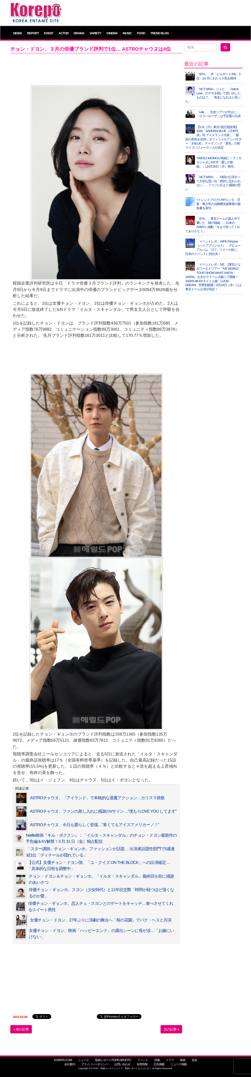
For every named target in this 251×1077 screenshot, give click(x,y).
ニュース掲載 (179, 1064)
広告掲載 (159, 1064)
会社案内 (69, 1064)
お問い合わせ (122, 1064)
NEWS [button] (17, 33)
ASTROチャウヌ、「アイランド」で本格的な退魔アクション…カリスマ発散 (97, 798)
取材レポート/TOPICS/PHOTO (113, 1060)
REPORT (33, 33)
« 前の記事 (21, 1029)
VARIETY (95, 33)
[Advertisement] (155, 13)
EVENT (48, 33)
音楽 (194, 1060)
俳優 (157, 1060)
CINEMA (111, 33)
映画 (182, 1060)
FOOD (141, 33)
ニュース (83, 1060)
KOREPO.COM (63, 1060)
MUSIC (127, 33)
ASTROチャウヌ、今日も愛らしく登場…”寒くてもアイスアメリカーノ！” (94, 825)
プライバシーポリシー (94, 1064)
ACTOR (64, 33)
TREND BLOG (159, 33)
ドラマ (170, 1060)
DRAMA (79, 33)
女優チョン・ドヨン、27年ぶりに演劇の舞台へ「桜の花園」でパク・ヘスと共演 (100, 920)
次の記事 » (171, 1029)
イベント (142, 1060)
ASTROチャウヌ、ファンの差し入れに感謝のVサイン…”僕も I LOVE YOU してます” (103, 811)
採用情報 (142, 1064)
